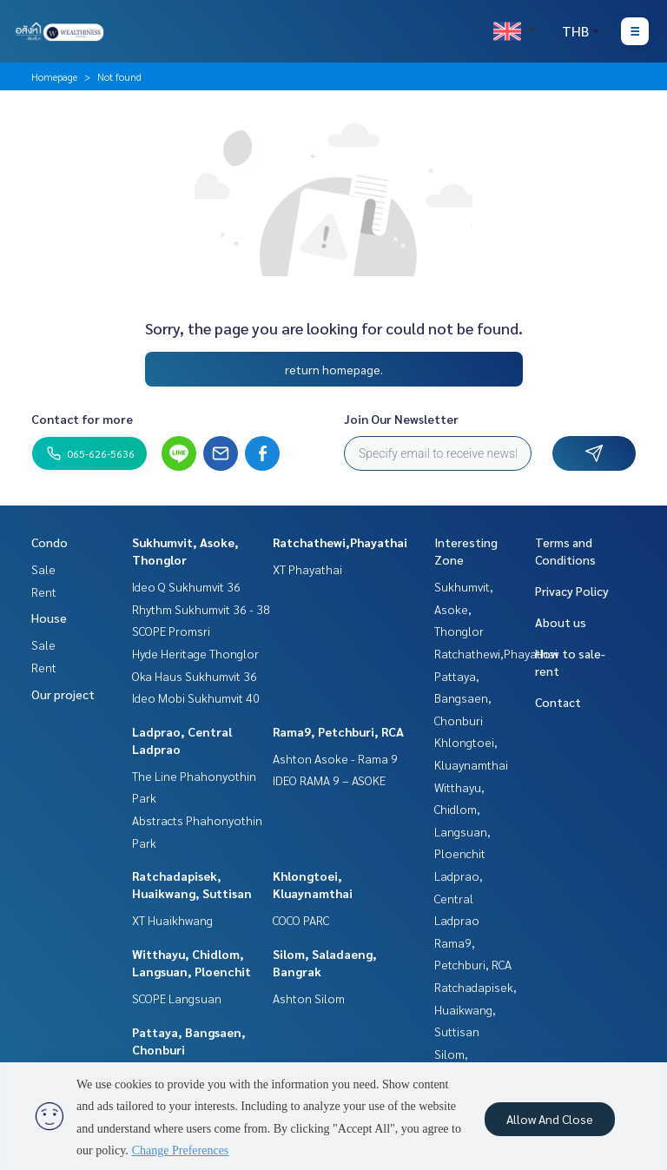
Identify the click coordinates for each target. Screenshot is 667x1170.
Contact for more (82, 418)
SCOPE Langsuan (176, 998)
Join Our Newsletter (401, 418)
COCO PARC (301, 920)
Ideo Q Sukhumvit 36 (186, 586)
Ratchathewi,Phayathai (340, 542)
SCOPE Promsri (171, 630)
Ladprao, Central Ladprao (458, 898)
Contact (558, 702)
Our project (63, 694)
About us (560, 622)
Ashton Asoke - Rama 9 (335, 758)
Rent (43, 591)
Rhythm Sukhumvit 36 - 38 (201, 609)
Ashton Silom (309, 998)
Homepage (54, 76)
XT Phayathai (307, 569)
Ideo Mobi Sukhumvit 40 (196, 697)
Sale (43, 569)
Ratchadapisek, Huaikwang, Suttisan (475, 1009)
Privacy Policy (572, 590)
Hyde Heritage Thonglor (195, 653)
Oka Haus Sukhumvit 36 (194, 676)
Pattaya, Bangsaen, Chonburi (463, 698)
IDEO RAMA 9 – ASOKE (329, 780)
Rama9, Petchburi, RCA (338, 731)
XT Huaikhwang (172, 920)
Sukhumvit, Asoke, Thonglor (463, 608)
